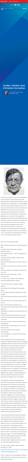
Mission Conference (13, 1)
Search (12, 4)
